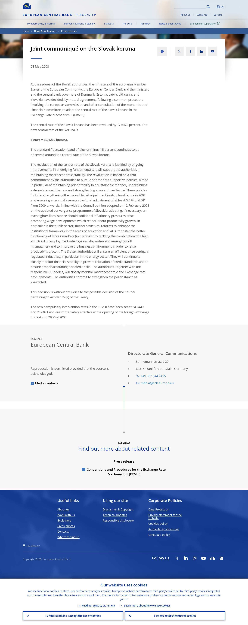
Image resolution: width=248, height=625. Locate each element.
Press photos (66, 526)
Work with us (66, 515)
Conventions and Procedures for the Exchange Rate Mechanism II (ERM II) (126, 471)
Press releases (69, 31)
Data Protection (158, 509)
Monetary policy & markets (41, 23)
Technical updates (115, 515)
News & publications (170, 23)
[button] (214, 6)
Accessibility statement (163, 529)
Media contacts (47, 383)
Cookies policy (157, 523)
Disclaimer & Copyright (118, 509)
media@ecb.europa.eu (157, 383)
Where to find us (68, 537)
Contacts (63, 531)
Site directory (33, 545)
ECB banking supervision (205, 23)
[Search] (190, 6)
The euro (127, 23)
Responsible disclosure (118, 520)
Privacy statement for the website (165, 516)
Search (208, 6)
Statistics (109, 23)
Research (145, 23)
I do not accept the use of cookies (175, 615)
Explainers (64, 520)
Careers (218, 14)
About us (185, 14)
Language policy (159, 535)
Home (26, 31)
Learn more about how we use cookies (147, 605)
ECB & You (202, 14)
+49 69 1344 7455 (153, 376)
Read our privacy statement (98, 605)
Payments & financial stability (79, 23)
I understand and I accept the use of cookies (73, 615)
